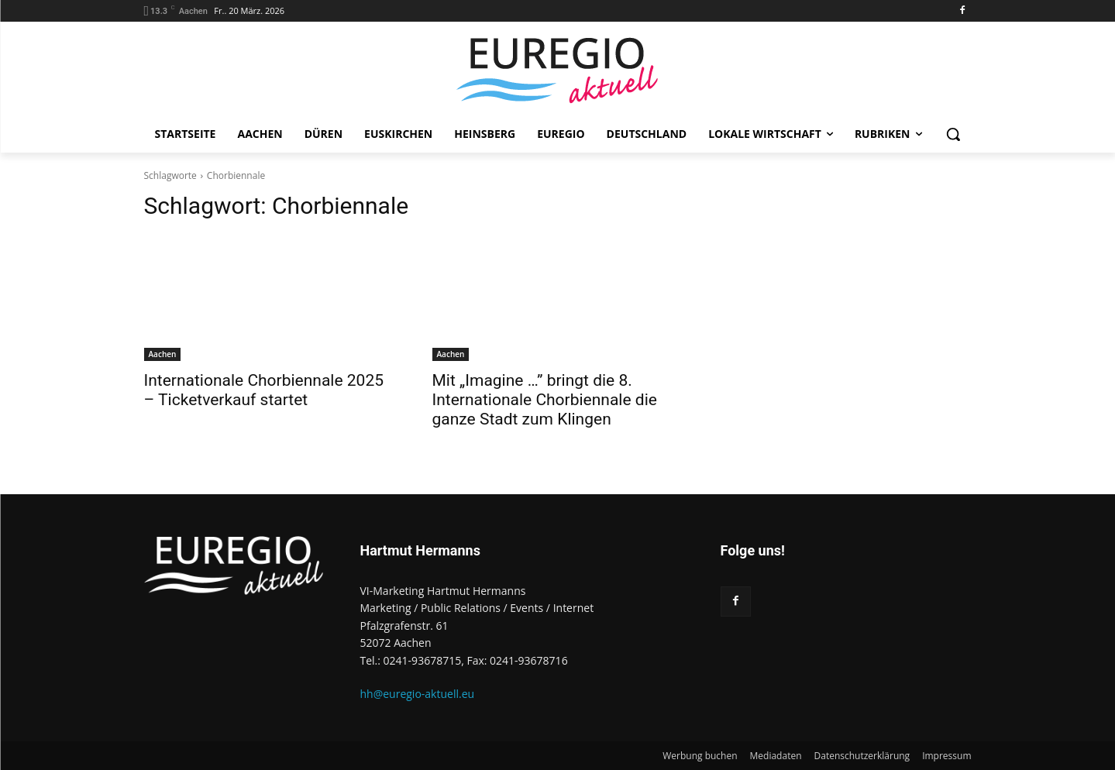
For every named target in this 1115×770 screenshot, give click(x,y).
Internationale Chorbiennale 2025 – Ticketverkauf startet (264, 390)
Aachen (163, 354)
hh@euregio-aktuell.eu (417, 693)
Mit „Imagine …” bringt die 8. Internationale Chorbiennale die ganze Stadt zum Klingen (544, 399)
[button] (953, 134)
